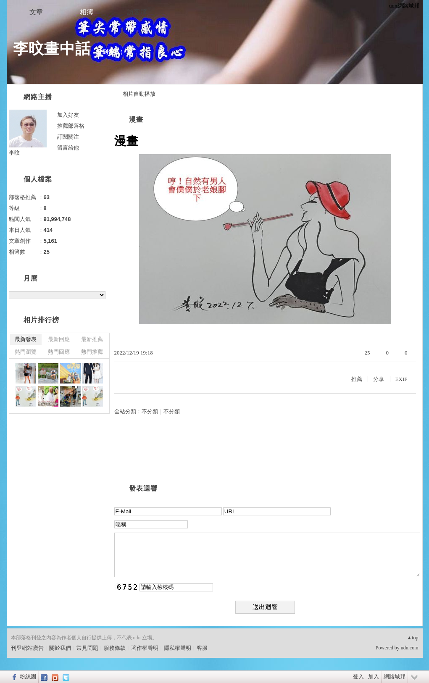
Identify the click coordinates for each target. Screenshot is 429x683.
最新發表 (26, 339)
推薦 (356, 379)
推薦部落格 (70, 126)
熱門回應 (59, 352)
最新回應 (59, 339)
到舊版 (111, 52)
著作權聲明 (144, 648)
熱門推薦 (92, 352)
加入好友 (68, 115)
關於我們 (60, 648)
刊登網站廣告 (27, 648)
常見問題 (87, 648)
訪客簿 (137, 12)
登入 (358, 676)
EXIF (401, 379)
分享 (378, 379)
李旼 (14, 153)
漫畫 (136, 119)
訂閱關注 (68, 137)
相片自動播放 (139, 94)
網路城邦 (394, 676)
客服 (202, 648)
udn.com (409, 648)
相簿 (86, 12)
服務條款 (115, 648)
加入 (373, 676)
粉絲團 (28, 676)
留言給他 (68, 147)
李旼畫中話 (52, 48)
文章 (36, 12)
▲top (412, 638)
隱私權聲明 (177, 648)
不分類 (150, 411)
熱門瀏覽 (26, 352)
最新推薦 (92, 339)
